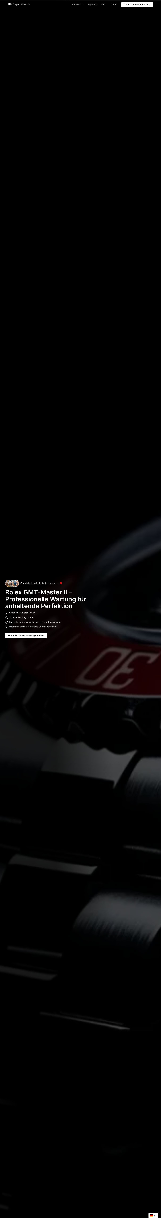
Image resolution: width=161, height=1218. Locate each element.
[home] (19, 4)
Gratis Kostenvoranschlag (137, 4)
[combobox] (153, 1215)
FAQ (103, 4)
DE (153, 1215)
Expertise (92, 4)
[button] (76, 4)
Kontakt (113, 4)
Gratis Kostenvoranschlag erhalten (26, 635)
